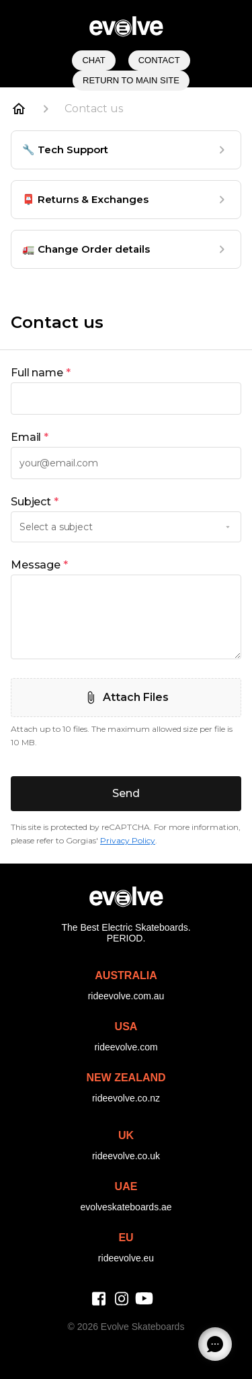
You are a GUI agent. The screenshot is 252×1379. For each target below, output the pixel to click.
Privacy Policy (127, 840)
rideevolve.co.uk (126, 1156)
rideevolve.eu (126, 1258)
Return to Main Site (131, 80)
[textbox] (126, 398)
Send (126, 793)
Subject (34, 502)
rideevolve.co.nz (126, 1098)
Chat (93, 60)
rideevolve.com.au (126, 996)
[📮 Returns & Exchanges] (126, 199)
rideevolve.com (125, 1047)
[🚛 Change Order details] (126, 249)
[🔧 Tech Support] (126, 149)
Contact (159, 60)
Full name (41, 373)
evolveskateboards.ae (125, 1207)
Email (29, 437)
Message (39, 565)
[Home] (19, 109)
